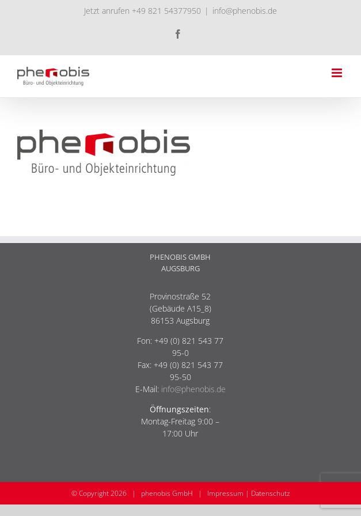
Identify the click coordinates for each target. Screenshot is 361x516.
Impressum (225, 493)
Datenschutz (270, 493)
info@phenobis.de (244, 10)
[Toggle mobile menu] (338, 73)
